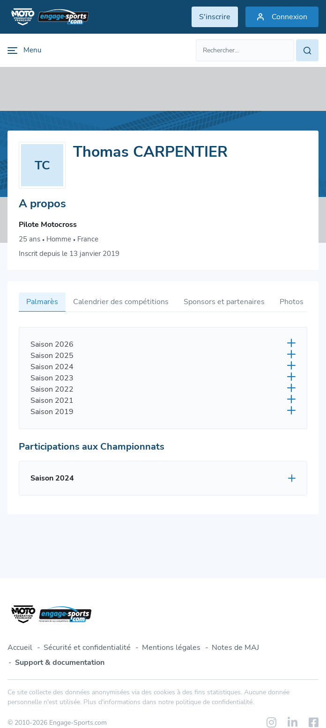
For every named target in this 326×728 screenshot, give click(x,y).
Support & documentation (59, 662)
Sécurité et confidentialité (87, 647)
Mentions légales (171, 647)
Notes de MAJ (235, 647)
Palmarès (42, 302)
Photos (292, 302)
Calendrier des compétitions (121, 302)
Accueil (19, 647)
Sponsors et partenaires (224, 302)
